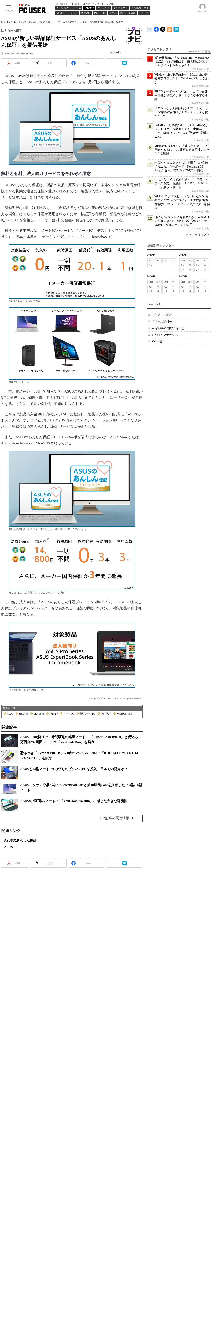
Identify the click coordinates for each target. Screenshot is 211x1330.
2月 (173, 260)
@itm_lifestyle (163, 28)
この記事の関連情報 (113, 818)
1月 (150, 265)
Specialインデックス (164, 334)
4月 (158, 260)
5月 (150, 260)
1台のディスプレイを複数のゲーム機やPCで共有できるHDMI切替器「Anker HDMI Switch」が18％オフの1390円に (182, 221)
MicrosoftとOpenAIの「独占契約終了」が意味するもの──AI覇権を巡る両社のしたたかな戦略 (182, 149)
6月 (197, 265)
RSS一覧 (157, 341)
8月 (182, 265)
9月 (205, 260)
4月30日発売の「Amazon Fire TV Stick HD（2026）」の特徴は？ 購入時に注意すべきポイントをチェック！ (181, 61)
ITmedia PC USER (11, 21)
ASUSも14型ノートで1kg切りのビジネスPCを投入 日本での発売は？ (73, 769)
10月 (198, 260)
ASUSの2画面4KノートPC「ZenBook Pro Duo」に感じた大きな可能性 (73, 801)
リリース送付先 (161, 321)
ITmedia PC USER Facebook (156, 28)
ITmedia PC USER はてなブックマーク (176, 28)
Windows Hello (124, 713)
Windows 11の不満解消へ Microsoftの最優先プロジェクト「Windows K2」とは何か (181, 78)
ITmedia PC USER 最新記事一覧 (169, 28)
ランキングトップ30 (197, 234)
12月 (183, 260)
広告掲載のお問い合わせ (167, 328)
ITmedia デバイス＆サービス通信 (149, 28)
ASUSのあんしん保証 (20, 840)
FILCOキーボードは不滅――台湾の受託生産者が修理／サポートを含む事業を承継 (181, 95)
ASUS (10, 713)
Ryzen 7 (53, 713)
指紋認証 (106, 713)
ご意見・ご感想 (161, 315)
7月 (190, 265)
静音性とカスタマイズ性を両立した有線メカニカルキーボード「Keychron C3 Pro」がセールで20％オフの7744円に (181, 166)
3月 (165, 260)
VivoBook (38, 713)
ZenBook (23, 713)
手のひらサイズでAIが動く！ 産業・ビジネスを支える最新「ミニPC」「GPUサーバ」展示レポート (181, 183)
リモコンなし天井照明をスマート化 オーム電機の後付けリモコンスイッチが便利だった (181, 112)
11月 (190, 260)
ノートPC (68, 713)
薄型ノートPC (87, 713)
